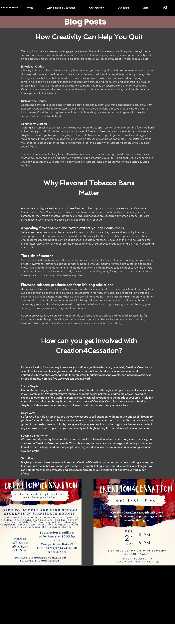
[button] (145, 8)
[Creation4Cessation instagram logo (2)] (165, 8)
